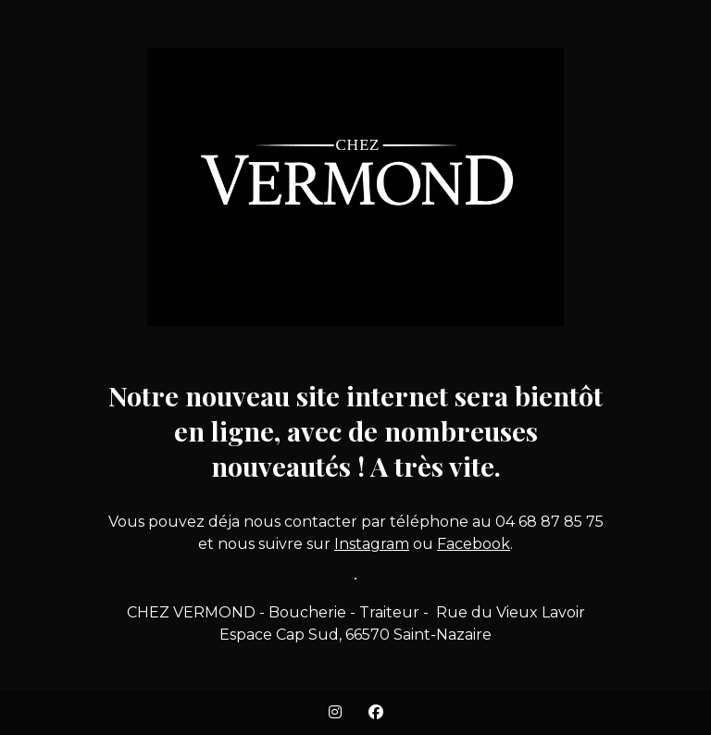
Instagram (371, 544)
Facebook (473, 544)
